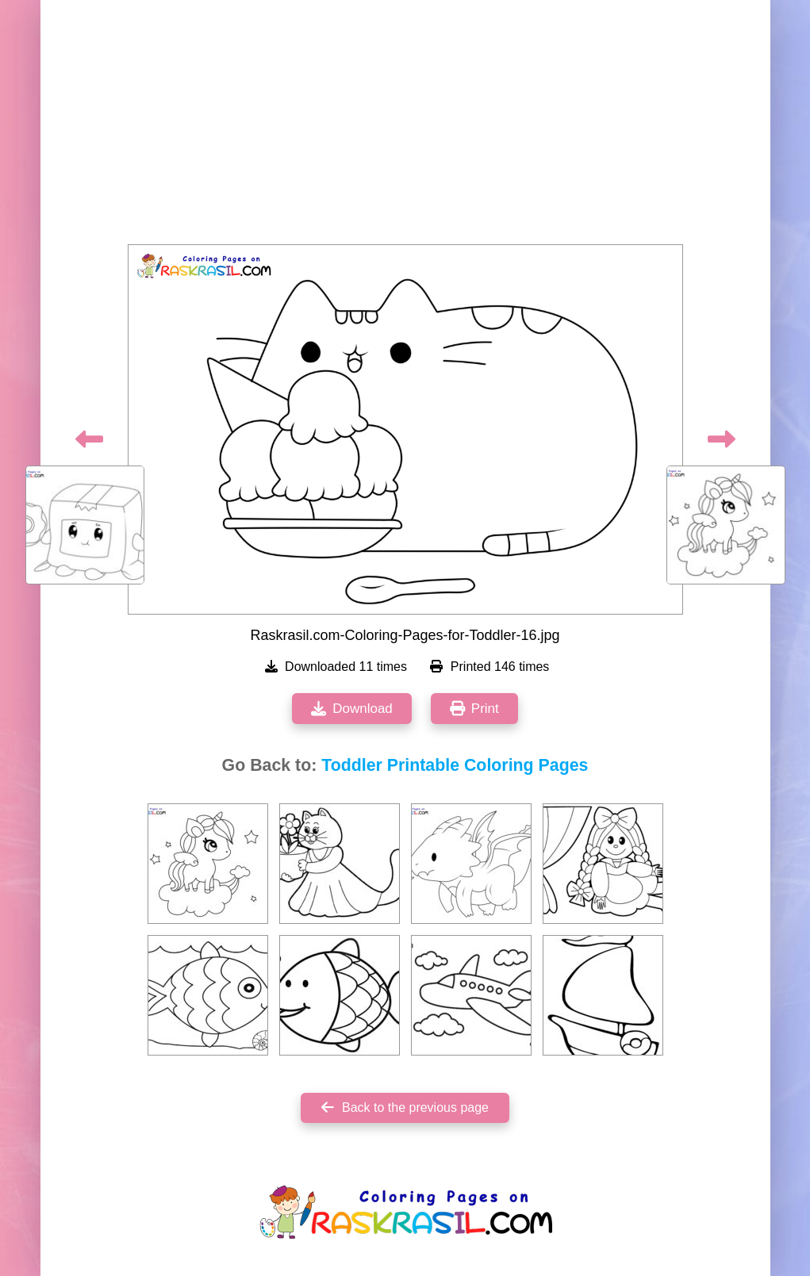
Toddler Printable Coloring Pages (454, 765)
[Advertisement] (405, 127)
